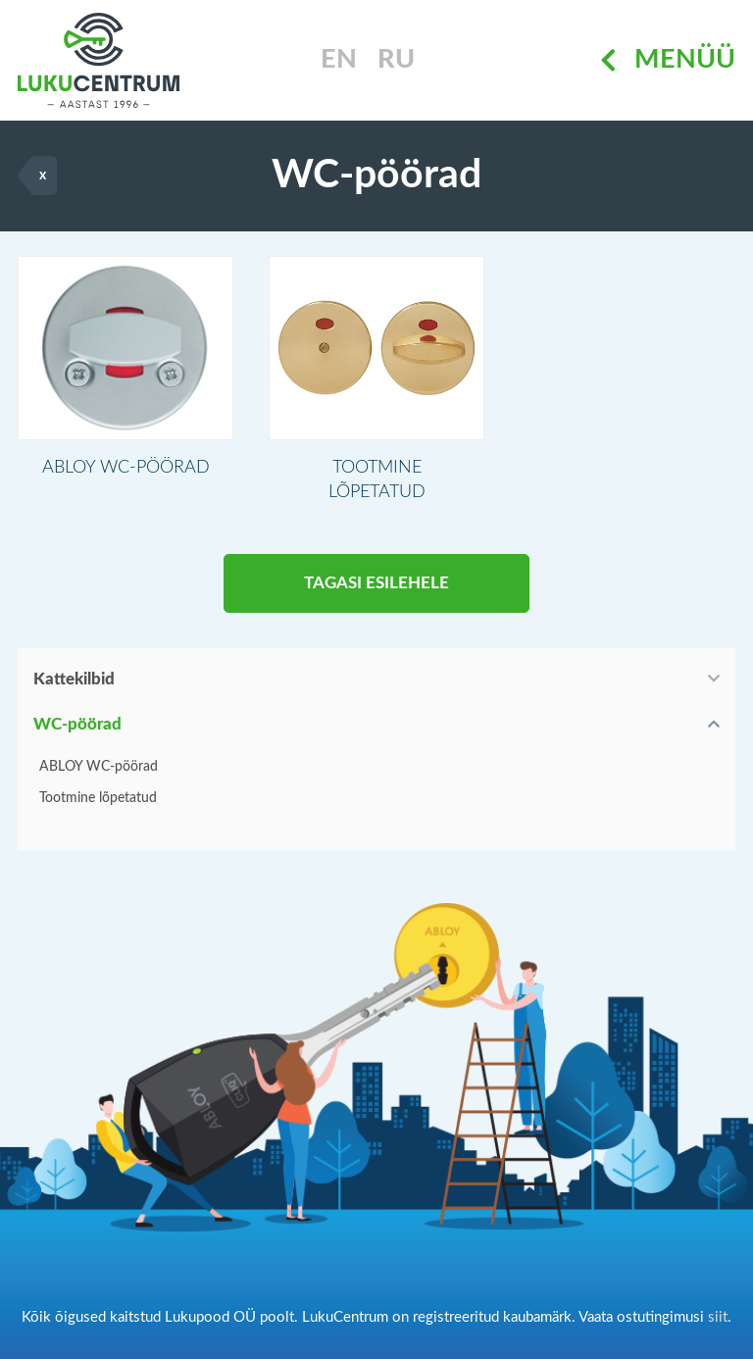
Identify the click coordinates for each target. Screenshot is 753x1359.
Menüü (667, 60)
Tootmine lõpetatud (98, 798)
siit (718, 1317)
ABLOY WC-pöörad (98, 767)
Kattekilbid (74, 679)
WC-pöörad (77, 724)
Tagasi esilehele (376, 583)
